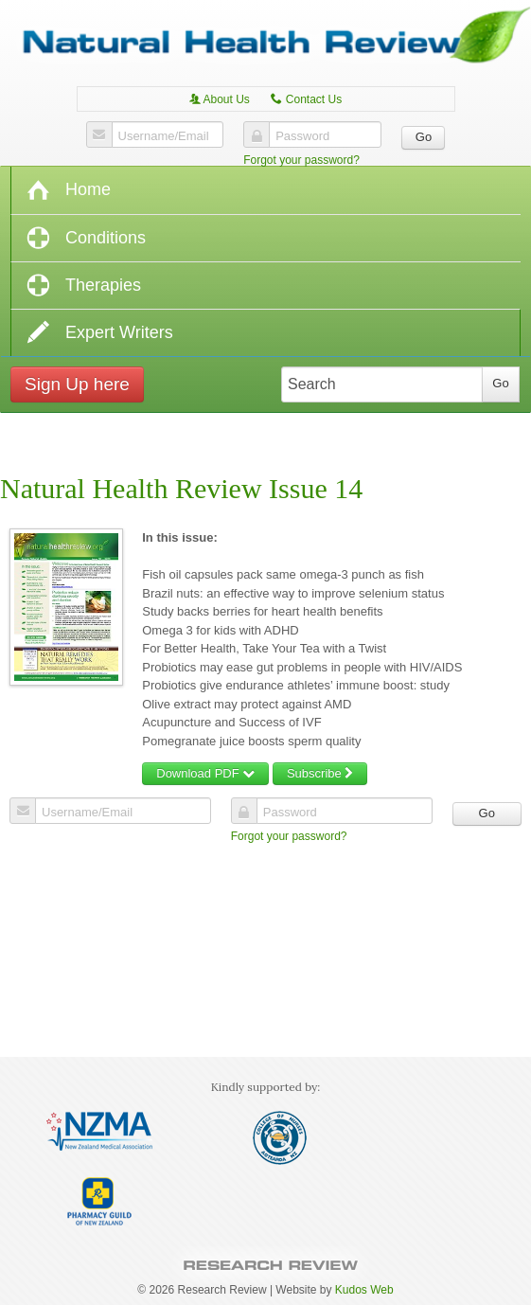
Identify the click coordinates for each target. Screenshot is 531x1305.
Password (302, 136)
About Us (219, 99)
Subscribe (320, 773)
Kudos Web (364, 1289)
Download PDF (205, 773)
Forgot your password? (301, 160)
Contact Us (306, 99)
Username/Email (163, 136)
